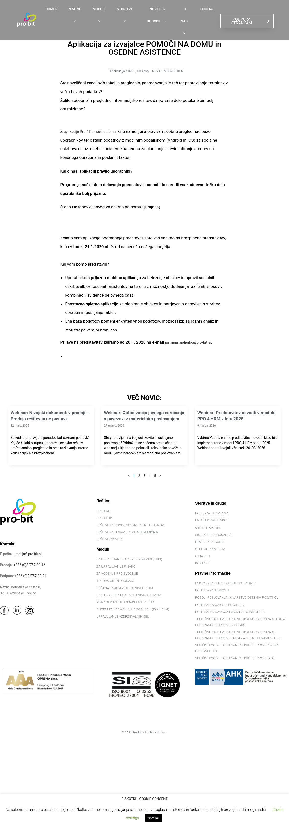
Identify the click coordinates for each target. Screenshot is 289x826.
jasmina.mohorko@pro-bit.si (191, 342)
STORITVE (125, 15)
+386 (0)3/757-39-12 (29, 565)
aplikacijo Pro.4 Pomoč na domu (94, 131)
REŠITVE (75, 15)
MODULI (100, 15)
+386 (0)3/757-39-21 (30, 576)
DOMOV (51, 9)
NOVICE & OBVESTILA (167, 71)
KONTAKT (207, 9)
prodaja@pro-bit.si (28, 554)
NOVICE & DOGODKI (157, 15)
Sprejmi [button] (153, 818)
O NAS (185, 21)
